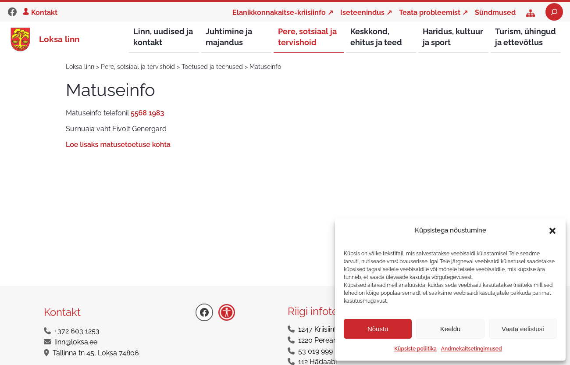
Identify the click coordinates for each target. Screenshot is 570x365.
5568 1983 (147, 113)
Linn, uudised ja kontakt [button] (163, 37)
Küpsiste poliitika (415, 349)
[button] (552, 230)
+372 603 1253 (77, 331)
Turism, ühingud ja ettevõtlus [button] (525, 37)
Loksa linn (59, 39)
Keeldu (450, 329)
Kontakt (44, 12)
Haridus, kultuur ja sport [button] (453, 37)
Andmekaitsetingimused (471, 349)
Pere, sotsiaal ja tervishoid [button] (307, 37)
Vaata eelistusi (523, 329)
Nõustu (377, 329)
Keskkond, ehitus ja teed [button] (376, 37)
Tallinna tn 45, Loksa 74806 (96, 353)
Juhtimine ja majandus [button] (229, 37)
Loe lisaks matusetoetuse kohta (118, 145)
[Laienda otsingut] (554, 12)
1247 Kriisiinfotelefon (330, 330)
